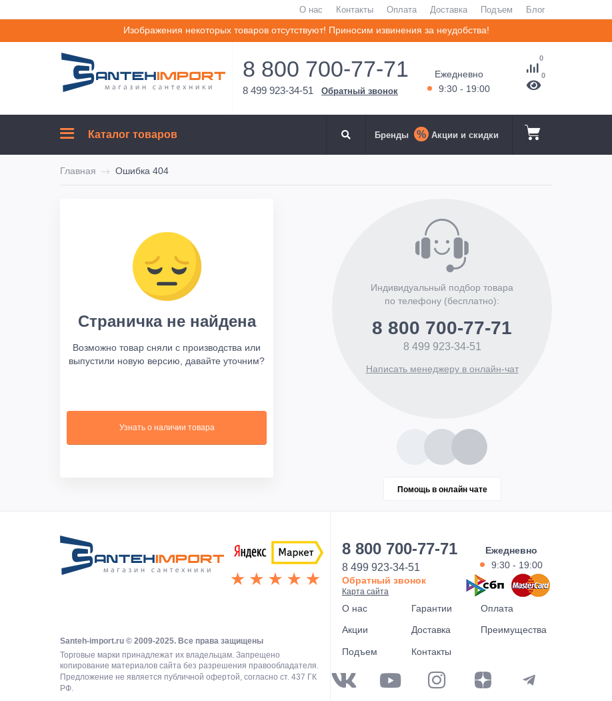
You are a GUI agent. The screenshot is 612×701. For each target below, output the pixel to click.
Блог (535, 9)
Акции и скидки (465, 134)
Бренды (392, 134)
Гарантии (431, 608)
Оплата (402, 9)
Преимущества (514, 629)
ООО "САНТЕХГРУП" (142, 562)
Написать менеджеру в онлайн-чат (442, 369)
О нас (311, 9)
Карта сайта (365, 591)
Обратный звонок (359, 90)
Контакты (354, 9)
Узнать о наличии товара (167, 427)
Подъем (497, 9)
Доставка (448, 9)
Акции (355, 629)
